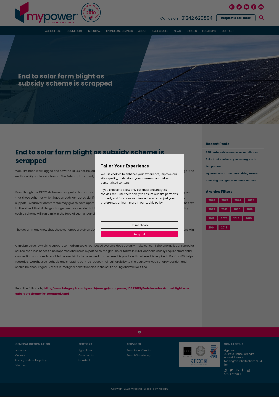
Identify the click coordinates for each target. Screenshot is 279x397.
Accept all (139, 234)
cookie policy (154, 202)
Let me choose (140, 225)
